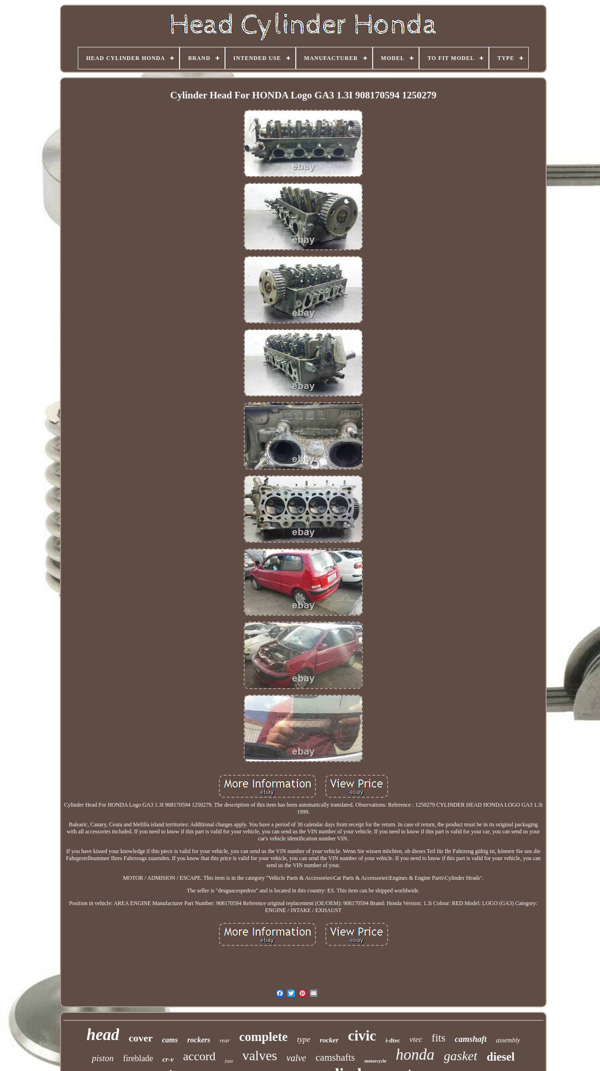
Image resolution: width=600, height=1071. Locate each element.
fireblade (138, 1058)
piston (102, 1058)
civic (362, 1035)
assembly (508, 1040)
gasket (461, 1056)
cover (140, 1038)
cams (170, 1040)
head (102, 1035)
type (303, 1039)
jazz (229, 1061)
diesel (501, 1056)
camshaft (471, 1039)
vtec (415, 1039)
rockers (199, 1040)
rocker (329, 1040)
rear (224, 1040)
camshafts (335, 1057)
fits (438, 1038)
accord (199, 1056)
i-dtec (392, 1040)
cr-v (167, 1059)
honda (415, 1054)
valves (259, 1055)
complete (263, 1037)
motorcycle (375, 1061)
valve (296, 1058)
